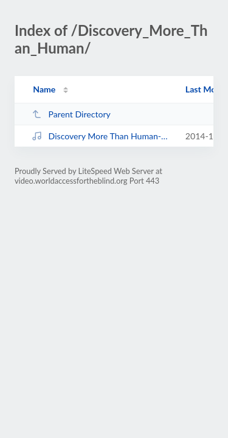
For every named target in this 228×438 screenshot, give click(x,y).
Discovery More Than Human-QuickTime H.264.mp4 (103, 136)
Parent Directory (71, 114)
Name (44, 89)
